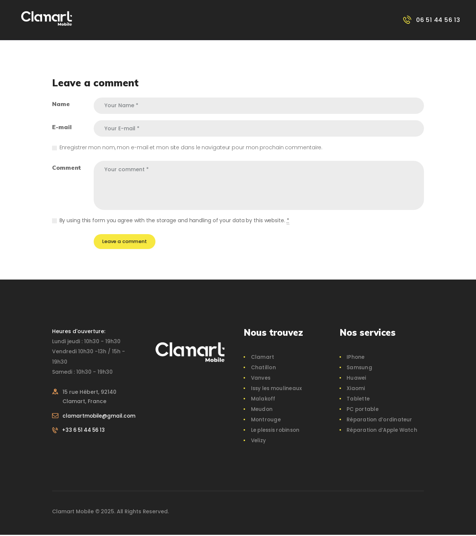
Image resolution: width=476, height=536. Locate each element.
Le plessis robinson (276, 431)
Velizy (258, 441)
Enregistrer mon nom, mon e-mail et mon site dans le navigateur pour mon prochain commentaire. (191, 147)
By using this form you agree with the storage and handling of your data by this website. (174, 220)
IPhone (355, 358)
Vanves (261, 379)
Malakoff (263, 399)
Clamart (262, 358)
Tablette (358, 399)
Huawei (356, 379)
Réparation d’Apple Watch (382, 431)
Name (61, 104)
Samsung (359, 368)
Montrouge (266, 420)
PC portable (363, 410)
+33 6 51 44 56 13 (85, 440)
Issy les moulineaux (277, 389)
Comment (66, 167)
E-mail (61, 127)
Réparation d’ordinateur (379, 420)
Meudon (262, 410)
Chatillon (263, 368)
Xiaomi (355, 389)
